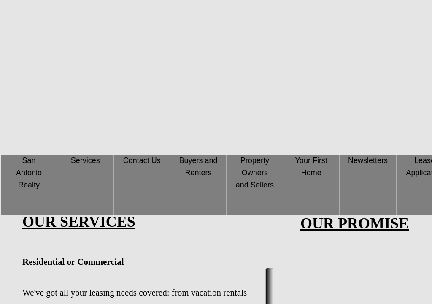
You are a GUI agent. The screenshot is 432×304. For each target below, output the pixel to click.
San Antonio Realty (29, 172)
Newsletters (368, 160)
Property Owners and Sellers (255, 172)
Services (85, 160)
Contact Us (142, 160)
